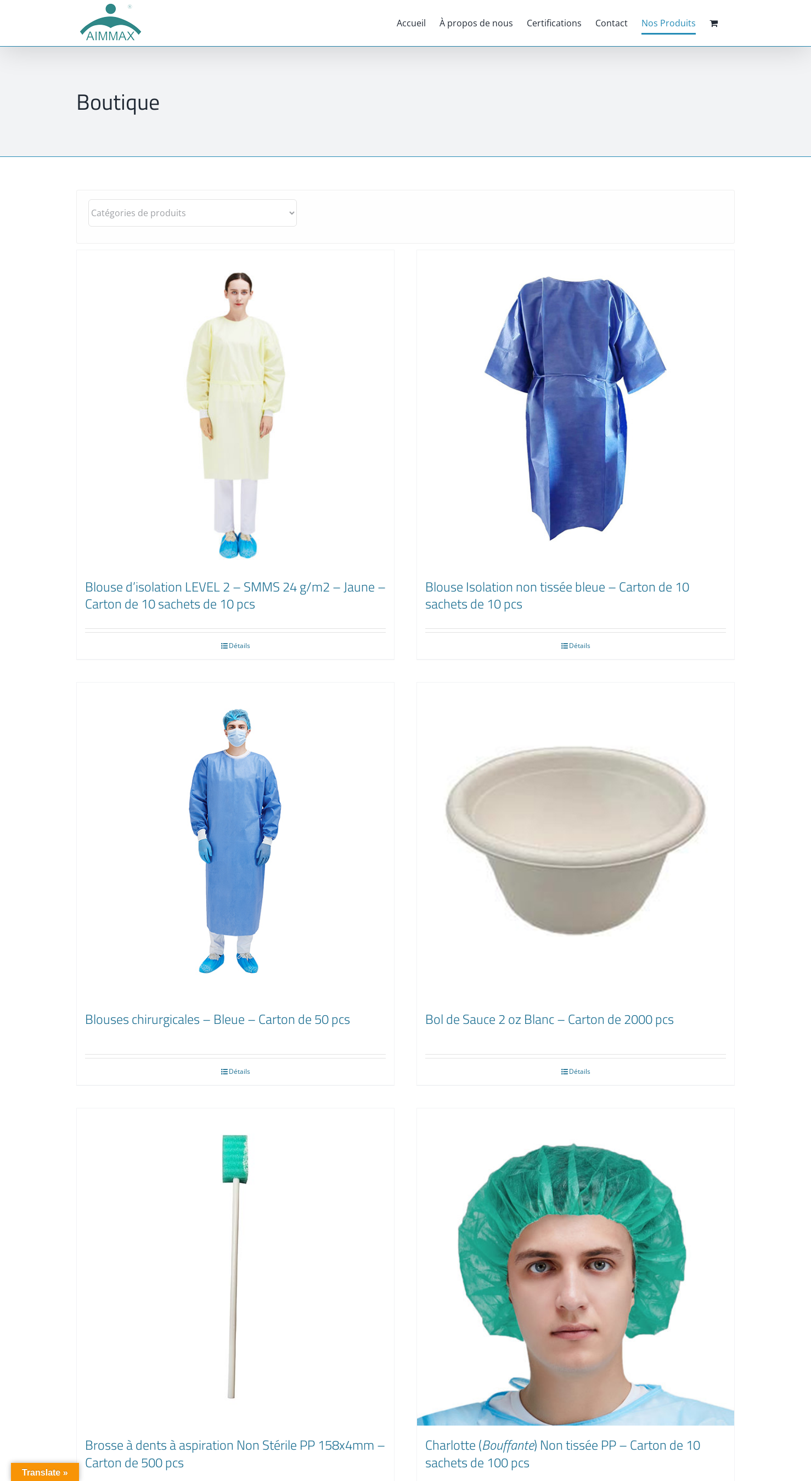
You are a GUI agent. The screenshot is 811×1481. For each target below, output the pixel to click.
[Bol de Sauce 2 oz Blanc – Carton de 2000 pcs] (575, 841)
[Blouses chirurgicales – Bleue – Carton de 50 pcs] (235, 841)
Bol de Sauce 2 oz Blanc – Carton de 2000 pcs (549, 1019)
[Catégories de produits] (192, 213)
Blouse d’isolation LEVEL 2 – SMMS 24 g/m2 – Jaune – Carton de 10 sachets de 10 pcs (235, 595)
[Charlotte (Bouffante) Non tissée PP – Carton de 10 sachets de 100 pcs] (575, 1267)
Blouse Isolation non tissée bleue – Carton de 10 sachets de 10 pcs (557, 595)
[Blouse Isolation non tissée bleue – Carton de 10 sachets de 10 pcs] (575, 408)
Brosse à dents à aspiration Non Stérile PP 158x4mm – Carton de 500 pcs (235, 1453)
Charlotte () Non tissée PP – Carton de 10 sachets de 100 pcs (562, 1453)
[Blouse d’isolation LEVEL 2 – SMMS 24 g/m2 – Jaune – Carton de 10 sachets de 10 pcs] (235, 408)
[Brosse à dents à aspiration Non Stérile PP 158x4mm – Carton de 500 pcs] (235, 1267)
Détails (239, 645)
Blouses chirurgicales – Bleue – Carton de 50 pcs (217, 1019)
